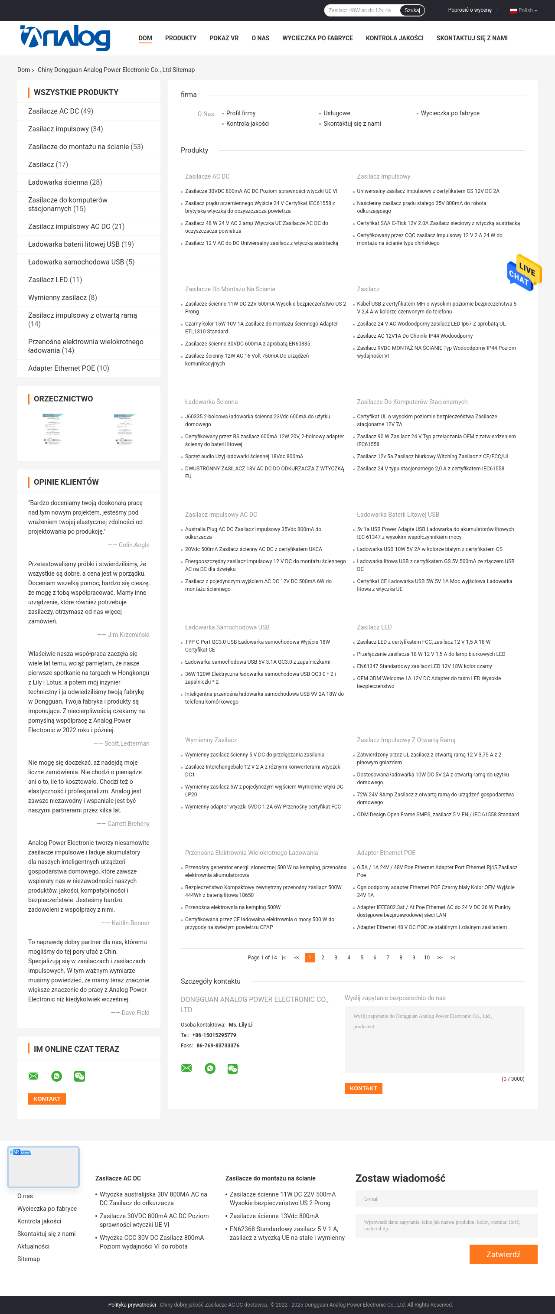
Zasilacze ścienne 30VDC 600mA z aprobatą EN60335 (247, 344)
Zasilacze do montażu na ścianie (78, 147)
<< (297, 958)
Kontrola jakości (395, 38)
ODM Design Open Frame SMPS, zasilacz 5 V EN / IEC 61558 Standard (438, 815)
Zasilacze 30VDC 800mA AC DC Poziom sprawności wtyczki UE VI (261, 191)
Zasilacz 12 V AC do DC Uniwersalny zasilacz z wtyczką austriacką (261, 243)
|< (284, 958)
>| (453, 958)
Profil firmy (240, 113)
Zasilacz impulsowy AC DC (69, 226)
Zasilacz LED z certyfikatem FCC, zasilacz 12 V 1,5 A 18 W (424, 642)
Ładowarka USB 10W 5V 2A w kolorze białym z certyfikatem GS (430, 549)
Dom (145, 38)
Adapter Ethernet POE (61, 368)
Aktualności (33, 1246)
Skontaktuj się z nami (472, 38)
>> (440, 958)
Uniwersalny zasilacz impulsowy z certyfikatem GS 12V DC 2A (428, 191)
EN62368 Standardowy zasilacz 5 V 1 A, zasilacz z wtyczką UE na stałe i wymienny (287, 1233)
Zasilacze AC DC (53, 111)
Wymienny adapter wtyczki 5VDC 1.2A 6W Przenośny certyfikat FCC (263, 807)
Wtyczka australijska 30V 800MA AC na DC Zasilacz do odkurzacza (153, 1198)
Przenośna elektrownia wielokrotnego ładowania (251, 852)
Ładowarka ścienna (58, 182)
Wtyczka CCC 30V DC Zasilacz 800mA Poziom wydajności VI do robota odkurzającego (152, 1243)
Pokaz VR (223, 38)
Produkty (180, 38)
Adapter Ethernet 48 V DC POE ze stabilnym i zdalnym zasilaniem (432, 927)
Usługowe (336, 113)
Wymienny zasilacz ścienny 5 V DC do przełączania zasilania (254, 755)
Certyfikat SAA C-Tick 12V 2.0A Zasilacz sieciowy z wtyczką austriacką (438, 223)
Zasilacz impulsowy (58, 129)
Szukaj (412, 10)
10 (427, 958)
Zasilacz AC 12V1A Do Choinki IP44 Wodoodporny (415, 336)
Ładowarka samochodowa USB (76, 262)
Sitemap (28, 1258)
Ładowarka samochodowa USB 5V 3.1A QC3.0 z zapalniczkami (257, 662)
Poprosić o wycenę (470, 10)
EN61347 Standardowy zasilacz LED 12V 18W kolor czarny (424, 666)
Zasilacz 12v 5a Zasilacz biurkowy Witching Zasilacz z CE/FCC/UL (433, 456)
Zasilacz (41, 164)
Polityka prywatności (132, 1305)
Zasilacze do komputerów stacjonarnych (68, 204)
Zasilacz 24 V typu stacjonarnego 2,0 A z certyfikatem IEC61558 (431, 469)
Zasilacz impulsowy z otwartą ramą (82, 315)
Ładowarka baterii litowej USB (74, 244)
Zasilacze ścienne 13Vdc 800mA (274, 1216)
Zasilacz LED (48, 280)
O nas (260, 38)
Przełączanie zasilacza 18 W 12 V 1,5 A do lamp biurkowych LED (431, 654)
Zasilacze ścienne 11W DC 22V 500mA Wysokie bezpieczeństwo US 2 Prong (283, 1198)
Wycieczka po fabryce (318, 38)
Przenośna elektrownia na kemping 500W (233, 907)
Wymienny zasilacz (57, 297)
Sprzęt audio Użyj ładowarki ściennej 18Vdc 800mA (244, 456)
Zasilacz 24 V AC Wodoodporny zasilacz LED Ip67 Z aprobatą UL (431, 324)
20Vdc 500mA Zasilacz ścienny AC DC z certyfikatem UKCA (253, 549)
